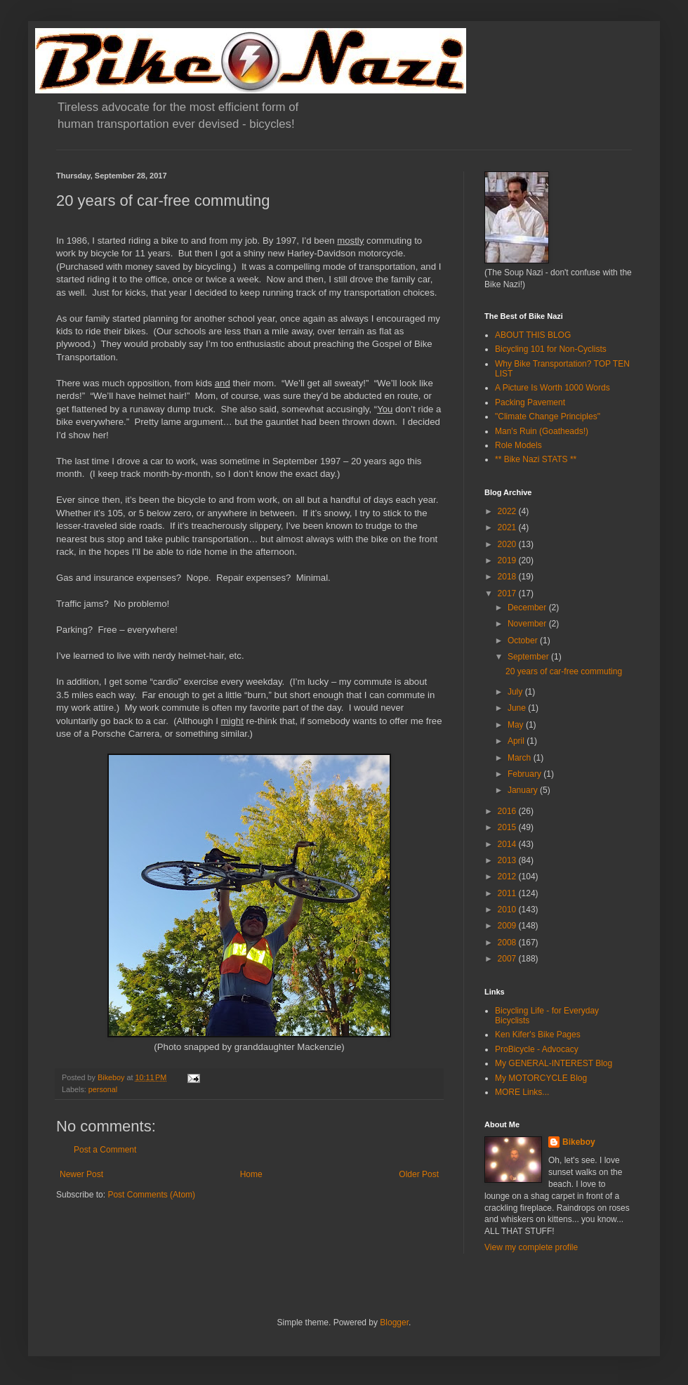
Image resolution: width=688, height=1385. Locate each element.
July (516, 692)
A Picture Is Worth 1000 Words (552, 388)
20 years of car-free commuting (563, 671)
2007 (508, 959)
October (524, 640)
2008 (508, 942)
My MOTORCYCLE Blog (541, 1078)
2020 (508, 544)
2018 (508, 577)
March (521, 758)
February (525, 774)
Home (251, 1174)
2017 (508, 593)
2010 (508, 909)
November (528, 624)
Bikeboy (578, 1142)
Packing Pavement (530, 402)
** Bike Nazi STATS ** (535, 459)
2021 (508, 527)
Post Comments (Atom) (151, 1195)
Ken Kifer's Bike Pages (538, 1034)
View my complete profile (531, 1247)
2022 (508, 511)
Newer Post (81, 1174)
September (529, 657)
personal (102, 1089)
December (528, 607)
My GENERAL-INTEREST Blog (553, 1063)
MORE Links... (522, 1092)
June (518, 708)
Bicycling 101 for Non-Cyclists (551, 349)
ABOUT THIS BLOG (533, 335)
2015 (508, 827)
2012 (508, 876)
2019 (508, 560)
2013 (508, 860)
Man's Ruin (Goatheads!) (541, 431)
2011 (508, 893)
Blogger (394, 1322)
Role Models (518, 445)
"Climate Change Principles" (547, 416)
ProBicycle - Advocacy (536, 1049)
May (517, 725)
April (517, 741)
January (524, 790)
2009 (508, 926)
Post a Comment (105, 1150)
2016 (508, 811)
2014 (508, 844)
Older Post (419, 1174)
